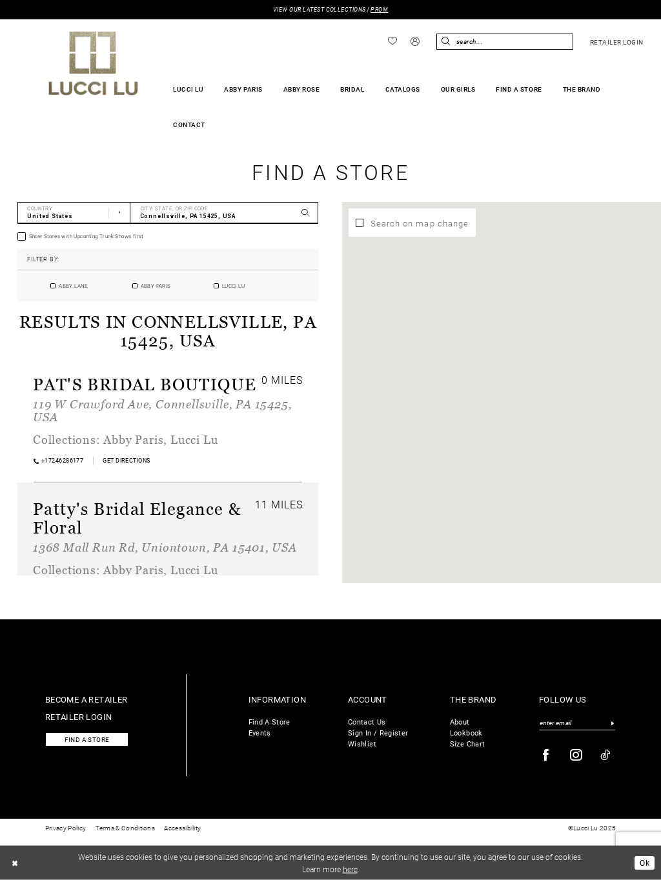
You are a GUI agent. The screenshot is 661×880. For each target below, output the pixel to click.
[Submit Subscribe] (612, 723)
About (460, 721)
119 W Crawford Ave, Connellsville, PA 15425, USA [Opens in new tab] (162, 410)
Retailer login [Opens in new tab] (78, 716)
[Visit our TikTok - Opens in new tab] (606, 755)
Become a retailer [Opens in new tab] (86, 699)
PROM (379, 9)
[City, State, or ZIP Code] (224, 213)
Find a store (87, 739)
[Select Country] (73, 213)
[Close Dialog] (15, 863)
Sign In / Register (378, 732)
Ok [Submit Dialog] (644, 862)
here (350, 868)
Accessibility (182, 828)
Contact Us (367, 721)
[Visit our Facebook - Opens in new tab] (546, 755)
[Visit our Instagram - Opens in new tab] (576, 755)
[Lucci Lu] (93, 63)
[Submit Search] (446, 42)
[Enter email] (577, 723)
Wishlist (362, 743)
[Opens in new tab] (126, 460)
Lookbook (466, 732)
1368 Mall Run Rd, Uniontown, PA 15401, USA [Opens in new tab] (165, 547)
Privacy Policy (65, 828)
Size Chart (467, 743)
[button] (415, 41)
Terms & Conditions (125, 828)
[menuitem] (392, 41)
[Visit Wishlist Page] (392, 41)
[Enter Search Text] (504, 42)
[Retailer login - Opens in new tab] (616, 42)
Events (260, 732)
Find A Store (269, 721)
